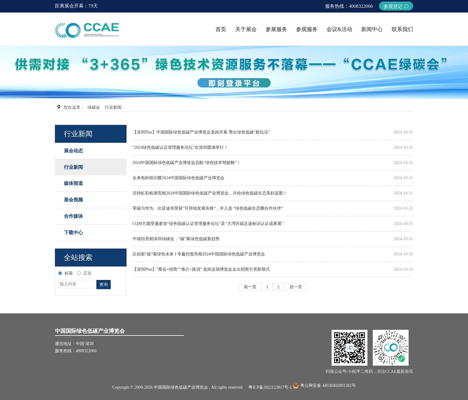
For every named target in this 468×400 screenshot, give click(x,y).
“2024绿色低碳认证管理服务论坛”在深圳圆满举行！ (180, 147)
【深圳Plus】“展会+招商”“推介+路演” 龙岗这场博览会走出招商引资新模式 (201, 269)
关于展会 (246, 29)
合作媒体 (73, 216)
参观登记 (396, 6)
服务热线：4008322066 (349, 6)
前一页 (250, 287)
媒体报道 (73, 183)
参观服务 (307, 29)
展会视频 (73, 199)
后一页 (296, 287)
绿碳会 (93, 107)
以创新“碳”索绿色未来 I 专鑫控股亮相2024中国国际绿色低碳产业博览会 (199, 254)
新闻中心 (372, 29)
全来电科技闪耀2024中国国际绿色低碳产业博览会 (178, 178)
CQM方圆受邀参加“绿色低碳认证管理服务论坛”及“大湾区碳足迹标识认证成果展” (208, 223)
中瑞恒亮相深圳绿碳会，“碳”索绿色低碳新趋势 (176, 239)
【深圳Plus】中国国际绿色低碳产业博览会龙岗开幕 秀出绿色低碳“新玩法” (201, 132)
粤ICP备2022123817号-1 (270, 387)
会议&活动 (339, 29)
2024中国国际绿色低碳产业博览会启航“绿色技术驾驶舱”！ (187, 162)
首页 (220, 29)
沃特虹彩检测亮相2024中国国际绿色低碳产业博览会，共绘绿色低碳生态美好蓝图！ (210, 193)
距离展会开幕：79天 (76, 5)
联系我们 (402, 29)
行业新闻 (113, 107)
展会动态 (73, 150)
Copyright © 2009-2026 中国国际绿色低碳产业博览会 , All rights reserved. (180, 387)
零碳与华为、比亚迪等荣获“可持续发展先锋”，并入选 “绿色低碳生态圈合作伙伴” (208, 208)
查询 (103, 284)
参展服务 (276, 29)
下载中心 (73, 232)
